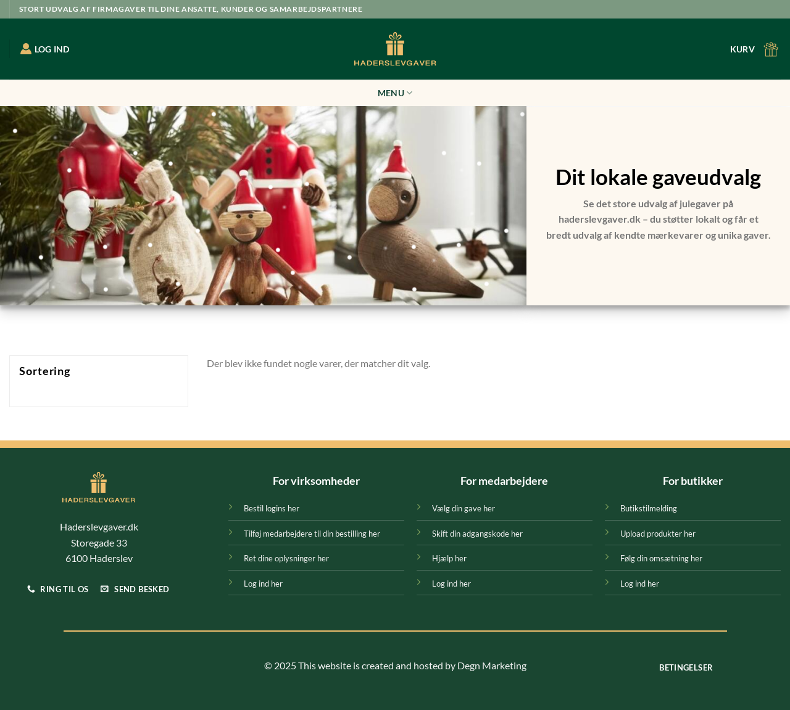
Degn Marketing (491, 665)
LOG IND (45, 48)
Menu (395, 93)
